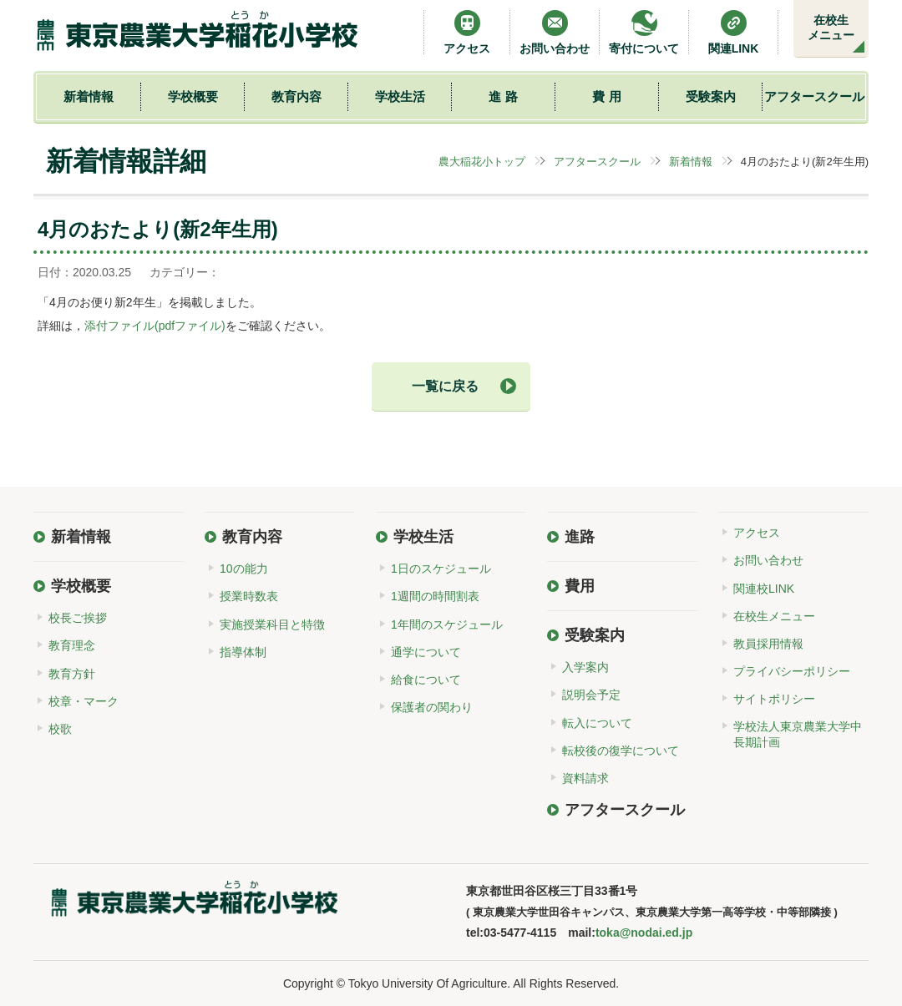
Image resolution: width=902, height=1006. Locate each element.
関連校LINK (763, 588)
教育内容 (296, 96)
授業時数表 (249, 596)
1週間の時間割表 (435, 596)
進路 (580, 536)
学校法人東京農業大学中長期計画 (797, 734)
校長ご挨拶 (77, 617)
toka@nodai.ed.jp (643, 932)
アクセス (466, 32)
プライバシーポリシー (791, 671)
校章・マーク (83, 701)
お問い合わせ (554, 32)
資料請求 (585, 778)
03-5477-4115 (520, 932)
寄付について (644, 32)
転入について (597, 723)
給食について (426, 679)
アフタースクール (814, 96)
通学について (426, 652)
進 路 (503, 96)
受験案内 (711, 96)
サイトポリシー (774, 698)
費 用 (606, 96)
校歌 (60, 729)
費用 (580, 586)
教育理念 (71, 645)
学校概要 (193, 96)
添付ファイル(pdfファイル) (155, 325)
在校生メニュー (831, 27)
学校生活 (400, 96)
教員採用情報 (768, 643)
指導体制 (243, 652)
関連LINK (733, 32)
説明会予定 (591, 694)
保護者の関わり (432, 707)
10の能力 (244, 568)
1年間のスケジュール (447, 624)
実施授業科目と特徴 (272, 624)
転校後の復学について (620, 750)
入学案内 (585, 667)
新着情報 (88, 96)
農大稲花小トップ (481, 161)
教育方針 (71, 673)
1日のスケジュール (441, 568)
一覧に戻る (445, 386)
